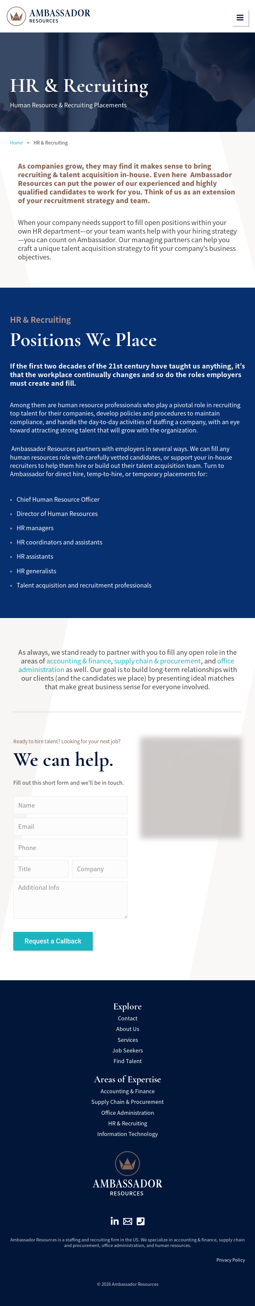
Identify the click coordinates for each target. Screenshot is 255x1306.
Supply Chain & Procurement (127, 1102)
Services (128, 1040)
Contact (127, 1018)
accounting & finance (78, 660)
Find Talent (128, 1061)
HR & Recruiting (127, 1123)
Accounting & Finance (128, 1091)
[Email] (127, 1221)
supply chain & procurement (157, 660)
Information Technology (127, 1134)
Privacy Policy (230, 1260)
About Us (127, 1029)
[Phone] (140, 1221)
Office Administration (127, 1112)
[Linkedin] (114, 1221)
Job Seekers (127, 1050)
